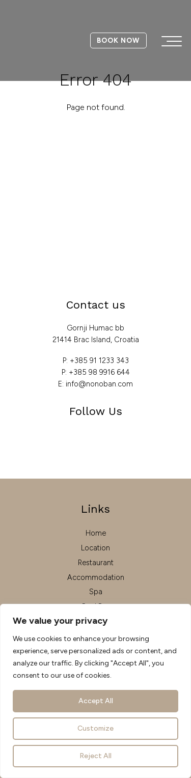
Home (96, 533)
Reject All (95, 756)
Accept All (95, 701)
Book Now (118, 40)
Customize (95, 728)
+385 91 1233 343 (99, 360)
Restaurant (96, 562)
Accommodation (95, 577)
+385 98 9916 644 (99, 372)
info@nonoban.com (99, 383)
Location (95, 547)
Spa (95, 591)
